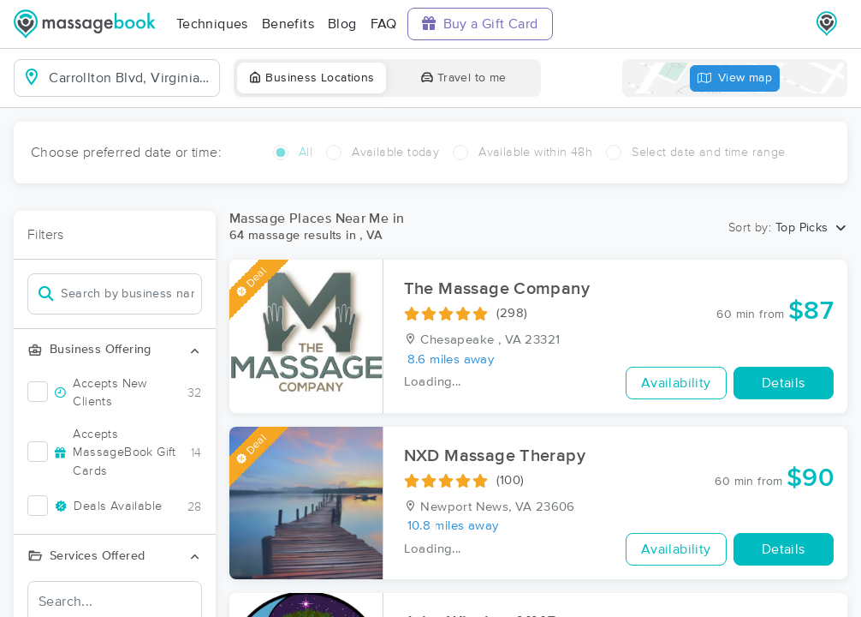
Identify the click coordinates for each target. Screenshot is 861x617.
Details (783, 383)
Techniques (212, 24)
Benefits (288, 24)
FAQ (384, 24)
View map (735, 78)
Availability (676, 383)
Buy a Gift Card (480, 23)
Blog (342, 24)
